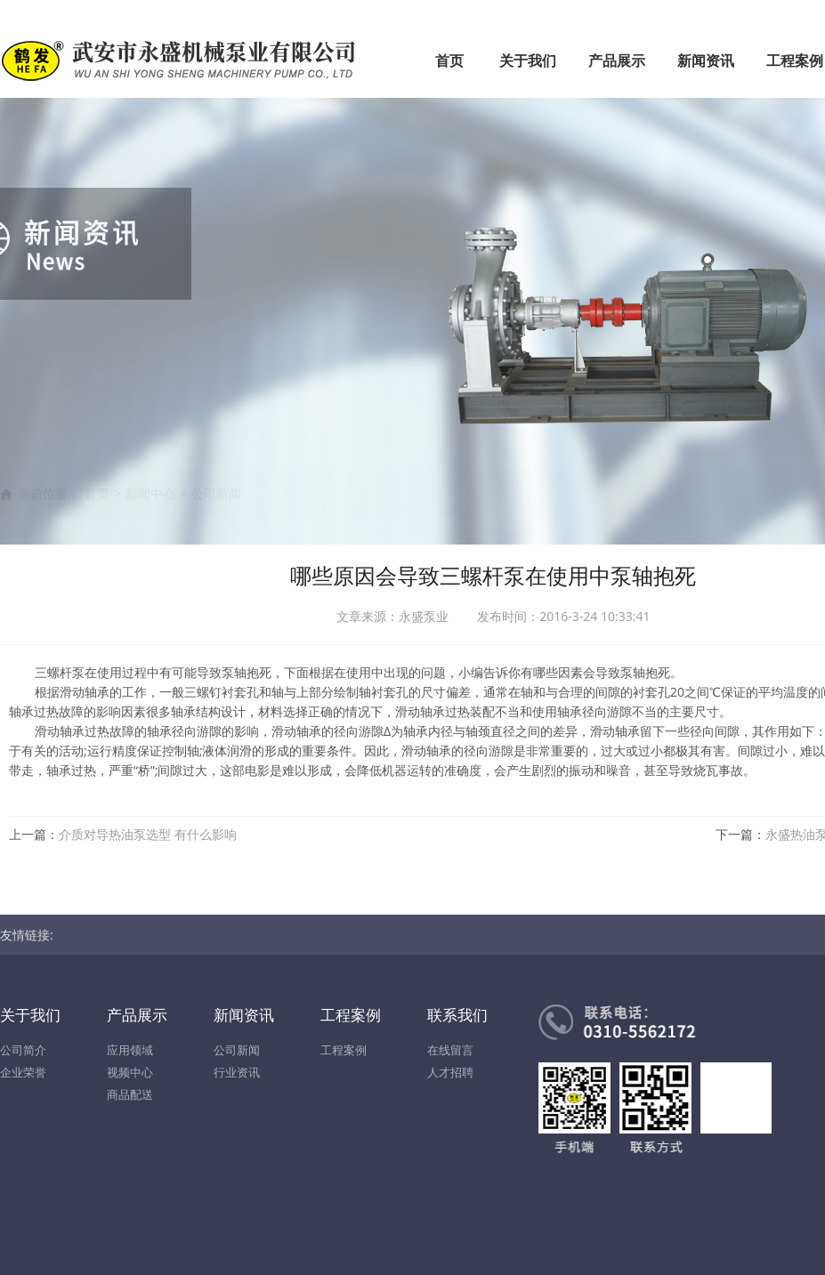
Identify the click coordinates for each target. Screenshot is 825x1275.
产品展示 (616, 60)
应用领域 (130, 1050)
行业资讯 (237, 1072)
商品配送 (130, 1094)
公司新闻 (237, 1050)
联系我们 (457, 1015)
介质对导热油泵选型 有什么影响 (148, 834)
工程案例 (350, 1015)
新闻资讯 (705, 60)
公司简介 (23, 1050)
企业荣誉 (23, 1072)
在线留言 (450, 1050)
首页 (449, 60)
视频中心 (130, 1072)
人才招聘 (450, 1072)
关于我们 (527, 60)
